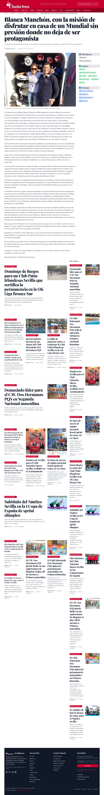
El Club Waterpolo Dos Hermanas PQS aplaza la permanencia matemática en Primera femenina (56, 567)
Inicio (5, 13)
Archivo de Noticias (35, 779)
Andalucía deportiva (32, 13)
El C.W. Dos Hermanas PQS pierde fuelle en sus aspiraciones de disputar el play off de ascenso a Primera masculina (35, 569)
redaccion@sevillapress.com (24, 790)
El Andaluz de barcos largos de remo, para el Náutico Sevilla (13, 580)
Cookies (83, 789)
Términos (89, 789)
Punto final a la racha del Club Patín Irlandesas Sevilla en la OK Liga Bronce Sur (13, 469)
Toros (61, 10)
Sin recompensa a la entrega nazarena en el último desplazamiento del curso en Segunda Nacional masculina (14, 327)
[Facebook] (6, 772)
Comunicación (69, 10)
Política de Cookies (58, 763)
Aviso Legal (56, 768)
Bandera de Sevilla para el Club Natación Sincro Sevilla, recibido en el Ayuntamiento (35, 465)
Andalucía (40, 10)
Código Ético (56, 758)
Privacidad (77, 789)
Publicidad (80, 774)
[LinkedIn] (15, 772)
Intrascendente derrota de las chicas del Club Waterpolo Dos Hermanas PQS (33, 344)
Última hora (24, 10)
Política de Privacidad (59, 761)
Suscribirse (88, 765)
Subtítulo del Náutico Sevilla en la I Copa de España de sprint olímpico (76, 518)
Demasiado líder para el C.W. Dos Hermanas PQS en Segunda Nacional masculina (76, 279)
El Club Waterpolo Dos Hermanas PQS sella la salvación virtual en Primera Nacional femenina (13, 437)
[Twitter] (9, 772)
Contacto (55, 770)
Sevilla (32, 10)
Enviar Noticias (81, 779)
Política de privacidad (89, 771)
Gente (47, 10)
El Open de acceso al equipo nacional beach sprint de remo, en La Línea (56, 464)
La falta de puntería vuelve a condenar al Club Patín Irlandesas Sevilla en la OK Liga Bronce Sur (56, 345)
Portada (16, 10)
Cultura (78, 10)
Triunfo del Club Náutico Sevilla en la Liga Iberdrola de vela (13, 357)
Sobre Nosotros (57, 756)
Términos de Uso (58, 765)
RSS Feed (32, 781)
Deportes (54, 10)
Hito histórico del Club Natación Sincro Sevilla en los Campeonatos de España (13, 547)
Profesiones (86, 10)
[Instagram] (12, 772)
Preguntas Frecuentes (83, 777)
